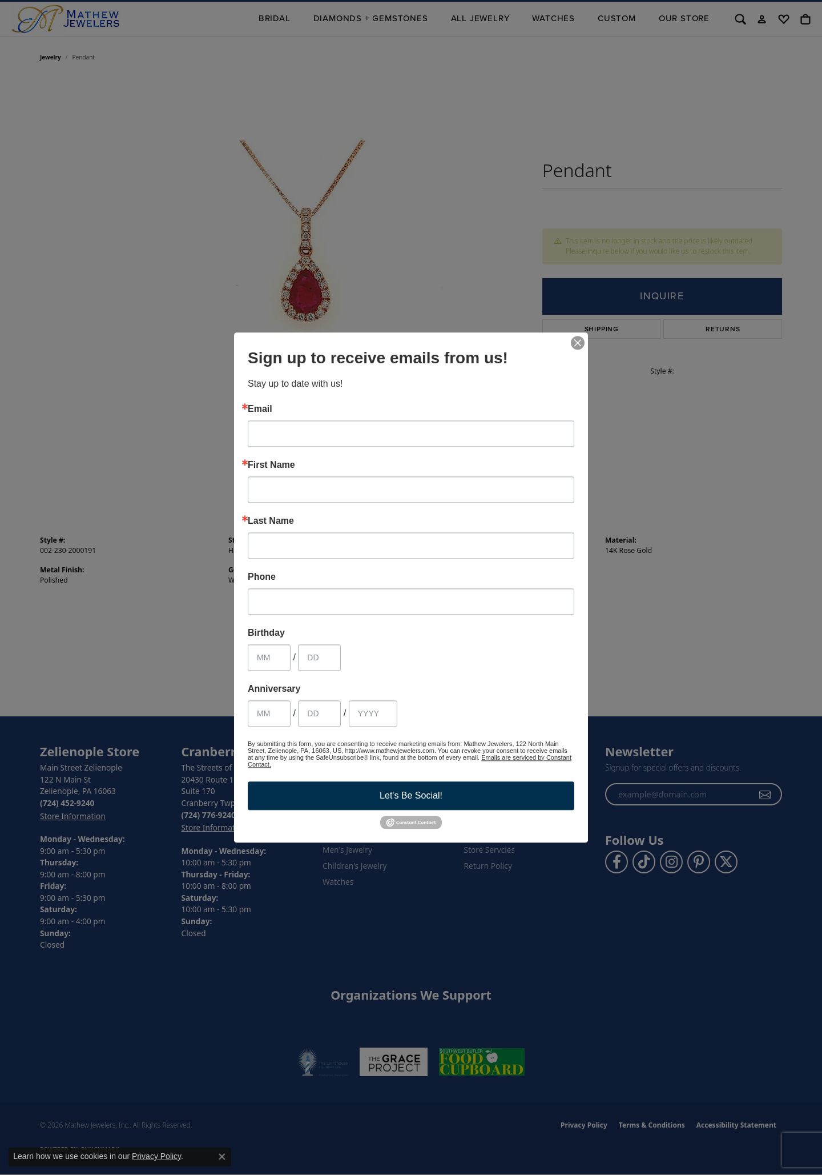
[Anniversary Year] (373, 713)
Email (260, 409)
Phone (262, 577)
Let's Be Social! (411, 795)
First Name (271, 465)
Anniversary (274, 688)
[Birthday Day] (319, 657)
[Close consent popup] (222, 1156)
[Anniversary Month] (269, 713)
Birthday (266, 632)
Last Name (271, 521)
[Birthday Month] (269, 657)
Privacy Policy (156, 1156)
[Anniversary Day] (319, 713)
